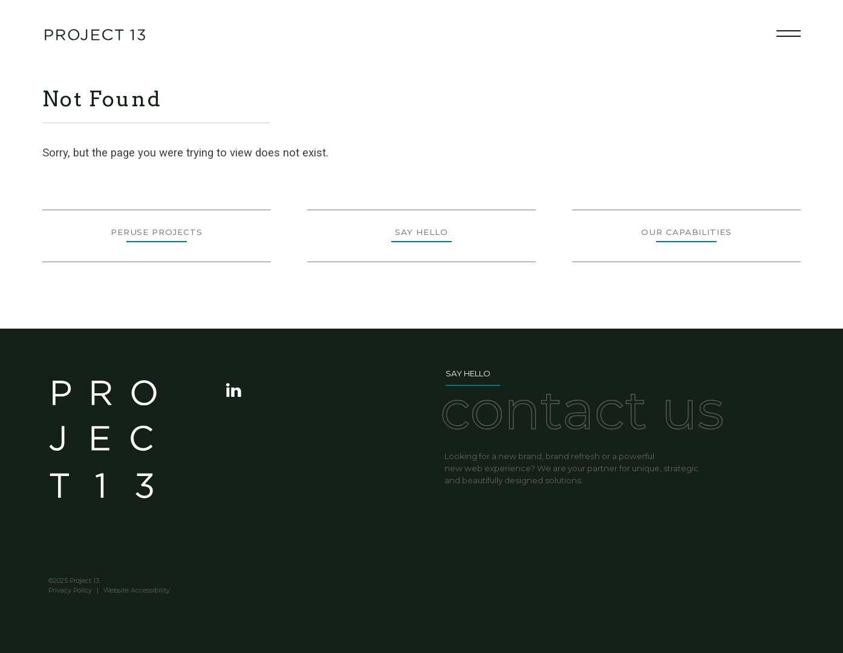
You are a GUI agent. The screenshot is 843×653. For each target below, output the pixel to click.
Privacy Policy (70, 591)
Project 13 (102, 446)
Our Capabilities (686, 232)
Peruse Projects (157, 232)
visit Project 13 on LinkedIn (234, 390)
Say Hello (421, 232)
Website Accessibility (136, 591)
